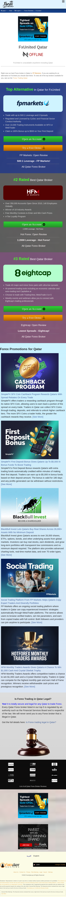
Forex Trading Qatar (20, 78)
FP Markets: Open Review (34, 165)
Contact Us (22, 872)
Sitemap (50, 872)
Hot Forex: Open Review (33, 244)
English (18, 10)
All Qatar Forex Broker (34, 176)
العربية (29, 856)
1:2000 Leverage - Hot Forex (43, 227)
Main (10, 10)
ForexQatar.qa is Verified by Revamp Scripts (37, 888)
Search (45, 872)
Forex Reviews (28, 10)
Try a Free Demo (42, 146)
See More (3, 893)
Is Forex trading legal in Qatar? (28, 718)
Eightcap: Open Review (33, 335)
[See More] (37, 417)
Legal (40, 872)
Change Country (60, 864)
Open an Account (42, 140)
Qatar (4, 10)
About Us (15, 872)
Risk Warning (34, 872)
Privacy (28, 872)
